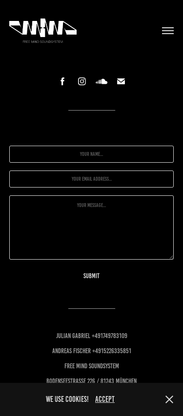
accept (105, 399)
